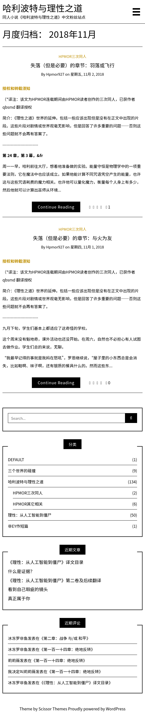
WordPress (116, 709)
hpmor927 (55, 74)
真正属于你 (19, 598)
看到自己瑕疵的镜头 (28, 589)
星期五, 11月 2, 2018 (87, 74)
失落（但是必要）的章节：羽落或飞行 (73, 65)
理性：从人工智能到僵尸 (72, 515)
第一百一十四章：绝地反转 (67, 649)
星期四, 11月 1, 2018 (87, 246)
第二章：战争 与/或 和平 (64, 638)
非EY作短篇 (72, 526)
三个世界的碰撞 (72, 470)
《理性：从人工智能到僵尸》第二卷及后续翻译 (54, 580)
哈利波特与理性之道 (42, 7)
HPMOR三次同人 (72, 56)
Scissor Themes (53, 709)
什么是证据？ (21, 571)
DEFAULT (72, 459)
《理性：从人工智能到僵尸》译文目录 (45, 562)
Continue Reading (56, 207)
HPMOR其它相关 (75, 504)
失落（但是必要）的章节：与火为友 (72, 238)
